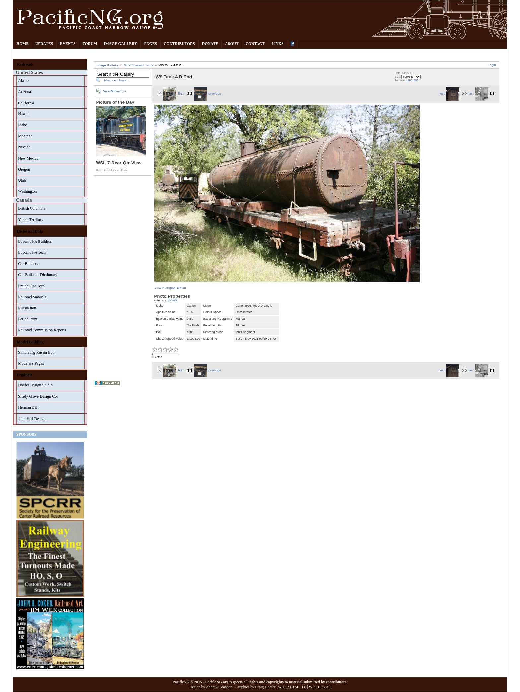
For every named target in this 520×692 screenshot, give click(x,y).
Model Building (30, 342)
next (448, 93)
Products (24, 375)
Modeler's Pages (31, 363)
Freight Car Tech (31, 286)
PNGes (150, 44)
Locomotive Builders (35, 241)
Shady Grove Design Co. (38, 396)
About (231, 44)
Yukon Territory (30, 219)
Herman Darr (28, 407)
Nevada (24, 147)
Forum (89, 44)
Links (278, 44)
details (172, 300)
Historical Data (30, 231)
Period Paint (27, 319)
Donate (210, 44)
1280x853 (412, 80)
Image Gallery (120, 44)
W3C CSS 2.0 (320, 687)
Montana (25, 136)
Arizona (24, 91)
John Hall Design (31, 418)
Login (492, 65)
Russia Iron (27, 308)
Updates (44, 44)
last (478, 93)
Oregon (24, 169)
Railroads (25, 64)
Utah (22, 180)
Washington (27, 191)
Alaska (23, 80)
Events (67, 44)
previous (207, 93)
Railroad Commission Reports (42, 330)
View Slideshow (114, 91)
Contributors (179, 44)
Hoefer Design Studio (35, 385)
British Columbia (31, 208)
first (173, 93)
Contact (255, 44)
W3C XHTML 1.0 (292, 687)
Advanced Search (115, 80)
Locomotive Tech (32, 252)
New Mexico (28, 158)
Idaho (22, 125)
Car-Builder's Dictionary (37, 274)
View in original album (170, 288)
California (26, 103)
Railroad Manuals (32, 297)
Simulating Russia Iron (36, 352)
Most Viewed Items (138, 65)
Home (22, 44)
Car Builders (28, 263)
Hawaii (24, 113)
